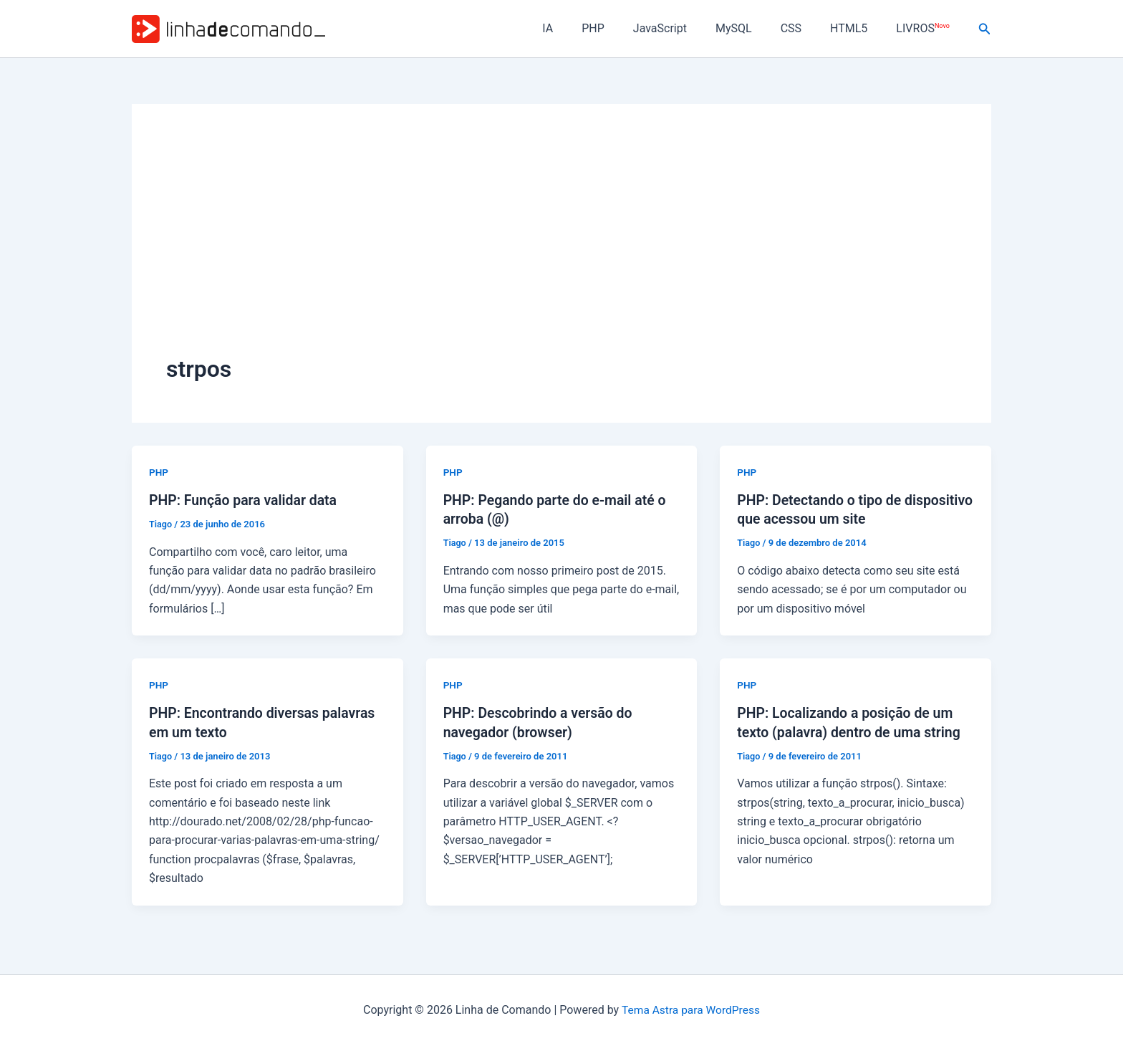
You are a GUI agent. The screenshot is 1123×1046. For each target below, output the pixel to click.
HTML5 (857, 28)
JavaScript (686, 28)
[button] (984, 29)
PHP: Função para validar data (245, 500)
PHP (624, 28)
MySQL (754, 28)
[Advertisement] (561, 245)
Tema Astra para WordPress (691, 1010)
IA (584, 28)
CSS (805, 28)
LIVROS (925, 28)
